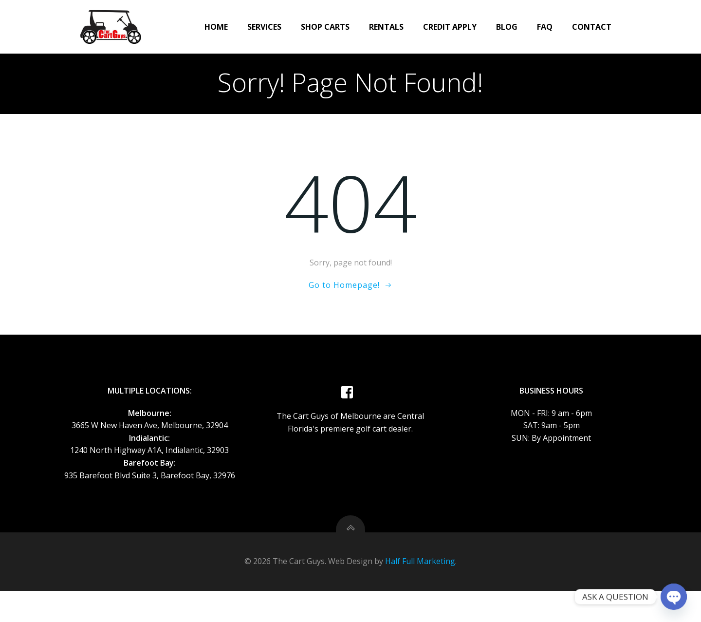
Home (198, 25)
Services (247, 25)
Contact (574, 25)
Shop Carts (307, 25)
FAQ (527, 25)
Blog (489, 25)
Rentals (368, 25)
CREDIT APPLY (432, 25)
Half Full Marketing (420, 592)
